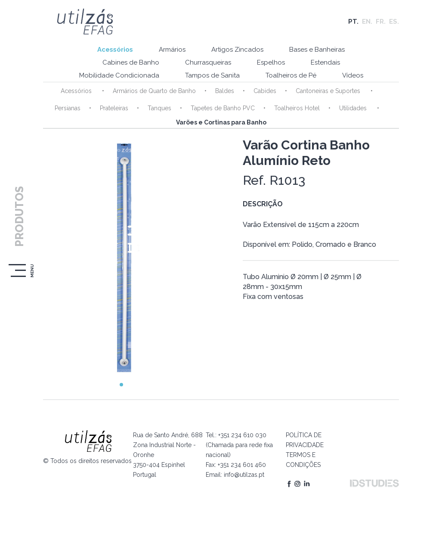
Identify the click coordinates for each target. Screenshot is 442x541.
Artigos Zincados (237, 49)
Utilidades (353, 108)
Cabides (264, 90)
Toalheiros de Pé (291, 75)
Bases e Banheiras (317, 49)
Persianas (67, 108)
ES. (394, 21)
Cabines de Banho (130, 62)
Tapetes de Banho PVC (223, 108)
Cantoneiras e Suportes (329, 90)
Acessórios (115, 49)
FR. (381, 21)
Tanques (159, 108)
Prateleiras (114, 108)
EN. (367, 21)
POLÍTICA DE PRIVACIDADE (305, 440)
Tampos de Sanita (212, 75)
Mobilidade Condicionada (119, 75)
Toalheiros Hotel (297, 108)
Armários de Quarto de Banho (154, 90)
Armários (172, 49)
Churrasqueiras (208, 62)
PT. (353, 21)
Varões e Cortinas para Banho (221, 122)
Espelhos (271, 62)
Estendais (325, 62)
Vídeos (352, 75)
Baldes (224, 90)
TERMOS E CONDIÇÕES (303, 459)
